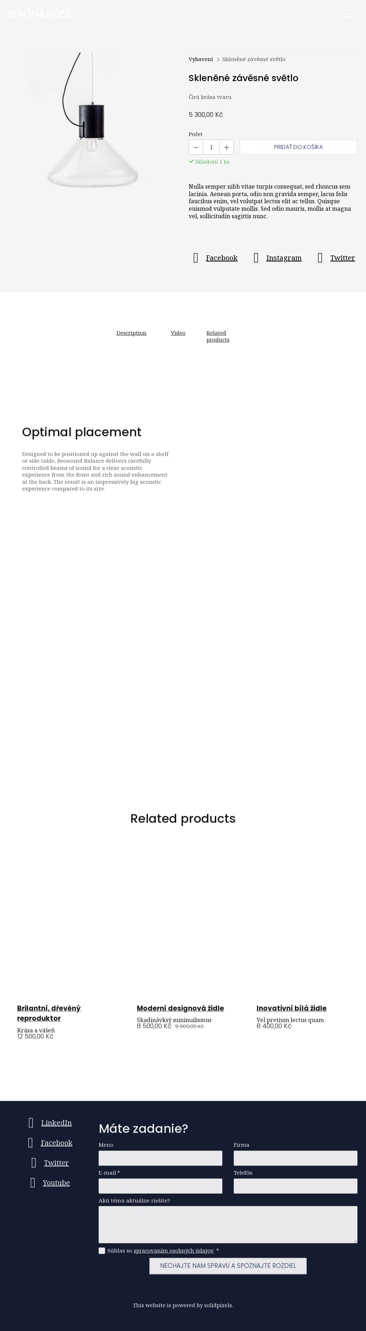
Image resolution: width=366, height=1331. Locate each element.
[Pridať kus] (226, 148)
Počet (196, 135)
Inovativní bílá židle (292, 1013)
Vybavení (201, 60)
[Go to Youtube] (48, 1186)
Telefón (243, 1176)
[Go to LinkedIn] (48, 1126)
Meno (106, 1148)
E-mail (109, 1176)
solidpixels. (218, 1308)
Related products (218, 341)
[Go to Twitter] (334, 259)
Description (132, 337)
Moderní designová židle (180, 1013)
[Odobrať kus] (196, 148)
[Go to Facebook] (213, 259)
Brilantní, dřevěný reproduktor (49, 1018)
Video (178, 337)
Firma (241, 1148)
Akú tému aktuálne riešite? (134, 1204)
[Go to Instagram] (275, 259)
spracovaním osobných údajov (174, 1253)
